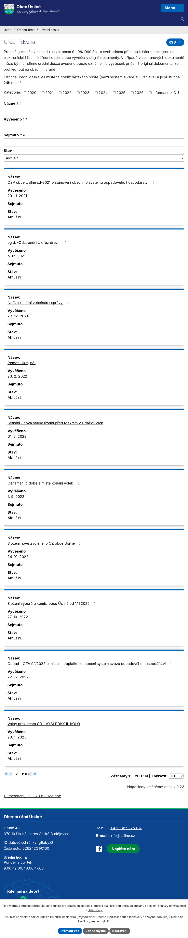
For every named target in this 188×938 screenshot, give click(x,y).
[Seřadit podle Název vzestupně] (20, 103)
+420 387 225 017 (126, 828)
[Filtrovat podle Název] (94, 111)
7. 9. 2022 (16, 496)
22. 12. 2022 (18, 677)
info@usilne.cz (122, 835)
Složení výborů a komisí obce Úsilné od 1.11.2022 (52, 603)
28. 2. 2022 (17, 376)
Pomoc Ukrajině (25, 363)
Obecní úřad (26, 30)
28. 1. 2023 (17, 737)
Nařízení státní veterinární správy (39, 303)
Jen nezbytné (96, 931)
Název (11, 103)
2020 (31, 93)
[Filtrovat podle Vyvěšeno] (94, 127)
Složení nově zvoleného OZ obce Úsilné (45, 543)
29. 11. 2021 (17, 196)
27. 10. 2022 (18, 617)
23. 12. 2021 (18, 316)
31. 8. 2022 (17, 436)
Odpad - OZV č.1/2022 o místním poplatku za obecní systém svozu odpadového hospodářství (90, 664)
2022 (67, 93)
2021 (49, 93)
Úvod (7, 30)
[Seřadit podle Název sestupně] (20, 104)
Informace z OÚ (165, 93)
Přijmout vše (70, 931)
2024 (103, 93)
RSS (175, 42)
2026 (139, 93)
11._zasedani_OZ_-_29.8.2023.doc (32, 796)
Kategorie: (12, 92)
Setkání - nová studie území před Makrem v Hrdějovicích (55, 423)
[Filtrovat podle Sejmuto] (94, 142)
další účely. (95, 910)
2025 (121, 93)
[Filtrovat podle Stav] (94, 158)
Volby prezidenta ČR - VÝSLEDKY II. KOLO (44, 724)
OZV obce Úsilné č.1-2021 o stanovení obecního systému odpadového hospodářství (82, 182)
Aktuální (14, 217)
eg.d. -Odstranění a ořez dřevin (38, 242)
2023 (85, 93)
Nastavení (119, 931)
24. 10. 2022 (18, 557)
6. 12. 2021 (16, 256)
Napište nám (123, 849)
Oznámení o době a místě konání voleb (44, 483)
